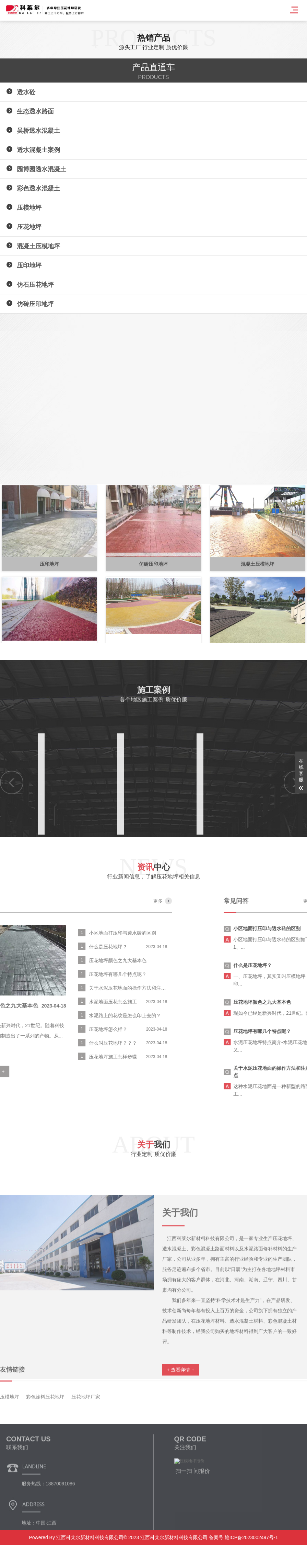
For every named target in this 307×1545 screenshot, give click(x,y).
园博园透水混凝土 (41, 169)
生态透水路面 (35, 111)
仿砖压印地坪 (35, 304)
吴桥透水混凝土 (38, 130)
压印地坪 (29, 265)
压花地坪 (29, 227)
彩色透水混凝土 (38, 188)
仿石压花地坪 (35, 284)
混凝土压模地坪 (38, 246)
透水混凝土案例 (38, 149)
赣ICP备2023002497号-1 (250, 1537)
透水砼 (26, 92)
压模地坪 (29, 207)
